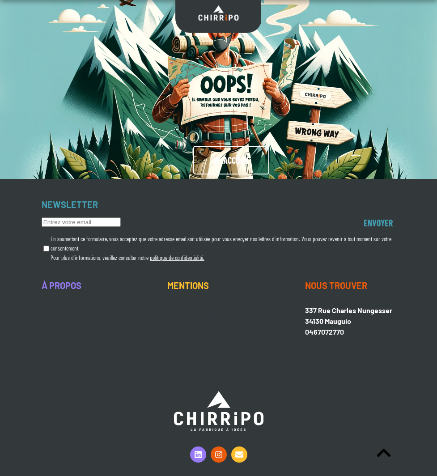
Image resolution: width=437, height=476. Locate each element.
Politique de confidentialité (199, 314)
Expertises (68, 327)
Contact (63, 378)
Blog (58, 361)
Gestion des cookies (208, 335)
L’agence (65, 310)
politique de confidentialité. (177, 257)
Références (69, 344)
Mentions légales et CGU (207, 356)
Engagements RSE (205, 377)
